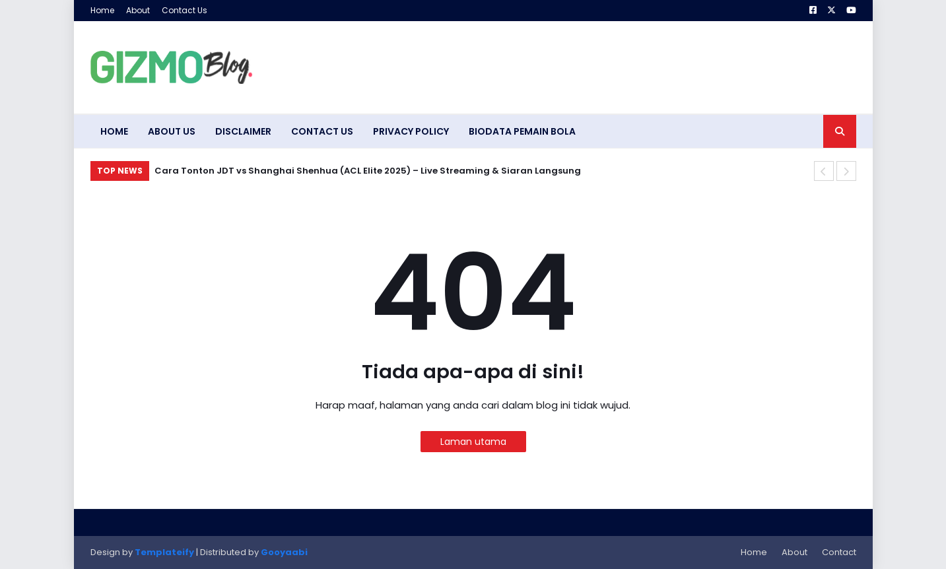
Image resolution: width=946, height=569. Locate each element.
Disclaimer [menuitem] (243, 131)
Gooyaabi (284, 552)
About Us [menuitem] (171, 131)
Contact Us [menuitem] (322, 131)
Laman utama (473, 441)
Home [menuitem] (114, 131)
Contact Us (184, 10)
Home (102, 10)
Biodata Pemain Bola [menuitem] (522, 131)
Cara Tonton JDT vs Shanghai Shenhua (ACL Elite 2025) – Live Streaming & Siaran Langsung (367, 170)
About (138, 10)
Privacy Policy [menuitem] (411, 131)
